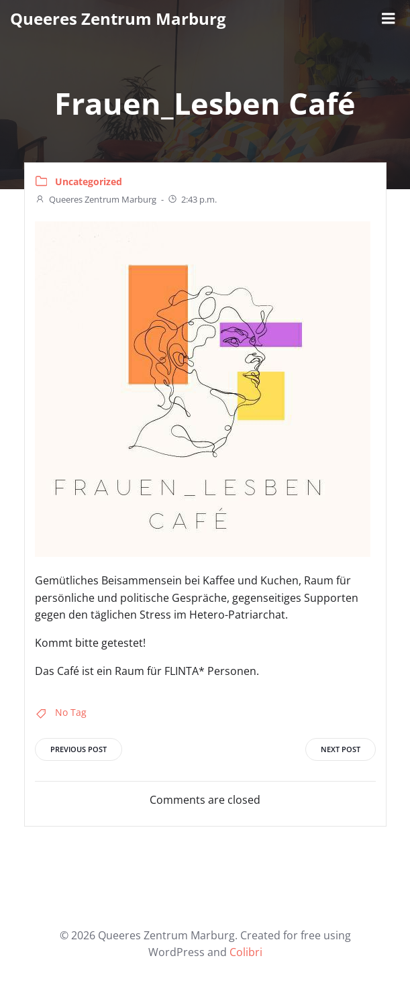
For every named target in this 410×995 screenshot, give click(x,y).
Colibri (245, 952)
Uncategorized (88, 181)
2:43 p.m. (192, 199)
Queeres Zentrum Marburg (95, 199)
